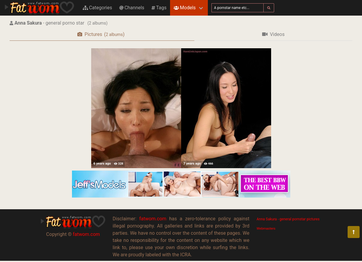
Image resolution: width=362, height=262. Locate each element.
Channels (131, 7)
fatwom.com (86, 234)
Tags (158, 7)
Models (185, 7)
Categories (97, 7)
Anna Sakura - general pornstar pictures (288, 219)
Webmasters (266, 229)
